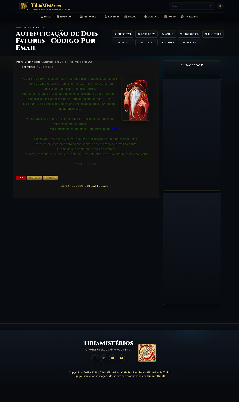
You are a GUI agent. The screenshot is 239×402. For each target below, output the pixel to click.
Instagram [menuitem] (189, 16)
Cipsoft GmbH (156, 375)
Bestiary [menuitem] (111, 16)
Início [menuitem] (46, 16)
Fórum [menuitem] (170, 16)
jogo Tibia (82, 375)
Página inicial (23, 62)
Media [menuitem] (130, 16)
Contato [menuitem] (151, 16)
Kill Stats (213, 34)
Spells (167, 34)
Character (123, 34)
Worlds (189, 42)
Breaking (34, 177)
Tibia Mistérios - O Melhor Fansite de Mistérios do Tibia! (135, 372)
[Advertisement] (192, 135)
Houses (168, 42)
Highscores (189, 34)
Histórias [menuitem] (88, 16)
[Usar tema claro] (220, 6)
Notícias (36, 62)
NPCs (123, 42)
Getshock (29, 67)
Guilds (147, 42)
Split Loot (146, 34)
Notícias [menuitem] (64, 16)
